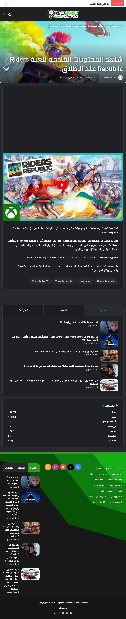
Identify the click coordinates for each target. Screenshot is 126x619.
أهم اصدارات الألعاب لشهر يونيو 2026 (79, 322)
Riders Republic (105, 281)
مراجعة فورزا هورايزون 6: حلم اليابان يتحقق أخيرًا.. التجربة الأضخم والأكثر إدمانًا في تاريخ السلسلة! (54, 382)
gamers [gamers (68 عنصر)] (109, 468)
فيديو (113, 431)
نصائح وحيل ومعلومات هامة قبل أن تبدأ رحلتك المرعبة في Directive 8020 (60, 366)
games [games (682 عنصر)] (99, 468)
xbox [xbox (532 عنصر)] (92, 474)
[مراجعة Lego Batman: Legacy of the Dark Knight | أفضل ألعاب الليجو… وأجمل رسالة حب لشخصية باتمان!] (109, 341)
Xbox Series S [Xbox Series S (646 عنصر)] (116, 485)
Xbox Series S (63, 281)
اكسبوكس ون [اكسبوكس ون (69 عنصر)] (115, 502)
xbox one (83, 281)
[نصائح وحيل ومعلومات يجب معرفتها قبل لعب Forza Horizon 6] (109, 356)
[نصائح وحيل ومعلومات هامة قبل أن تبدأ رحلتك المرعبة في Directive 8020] (109, 370)
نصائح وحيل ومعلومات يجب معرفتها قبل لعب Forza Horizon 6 (66, 351)
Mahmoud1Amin (110, 78)
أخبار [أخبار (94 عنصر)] (120, 491)
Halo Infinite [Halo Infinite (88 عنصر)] (116, 474)
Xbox (107, 26)
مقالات (112, 440)
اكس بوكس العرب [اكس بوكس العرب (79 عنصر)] (98, 496)
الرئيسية (117, 26)
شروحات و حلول (108, 421)
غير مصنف (111, 426)
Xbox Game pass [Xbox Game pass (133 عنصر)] (115, 480)
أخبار (114, 417)
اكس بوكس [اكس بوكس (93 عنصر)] (116, 496)
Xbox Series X (40, 281)
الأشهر (64, 310)
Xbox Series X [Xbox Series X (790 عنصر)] (99, 485)
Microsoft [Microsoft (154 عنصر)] (103, 474)
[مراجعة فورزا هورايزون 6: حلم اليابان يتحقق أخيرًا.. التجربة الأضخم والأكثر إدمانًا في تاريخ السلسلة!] (109, 385)
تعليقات (23, 310)
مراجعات (112, 436)
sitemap (63, 608)
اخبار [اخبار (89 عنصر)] (102, 491)
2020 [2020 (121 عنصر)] (119, 468)
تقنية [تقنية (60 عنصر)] (102, 502)
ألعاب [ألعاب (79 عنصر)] (110, 491)
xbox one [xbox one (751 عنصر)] (99, 480)
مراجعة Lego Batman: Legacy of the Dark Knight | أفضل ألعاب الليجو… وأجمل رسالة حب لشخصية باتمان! (54, 338)
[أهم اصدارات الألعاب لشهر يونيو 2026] (109, 327)
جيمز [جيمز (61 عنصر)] (93, 502)
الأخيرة (103, 310)
